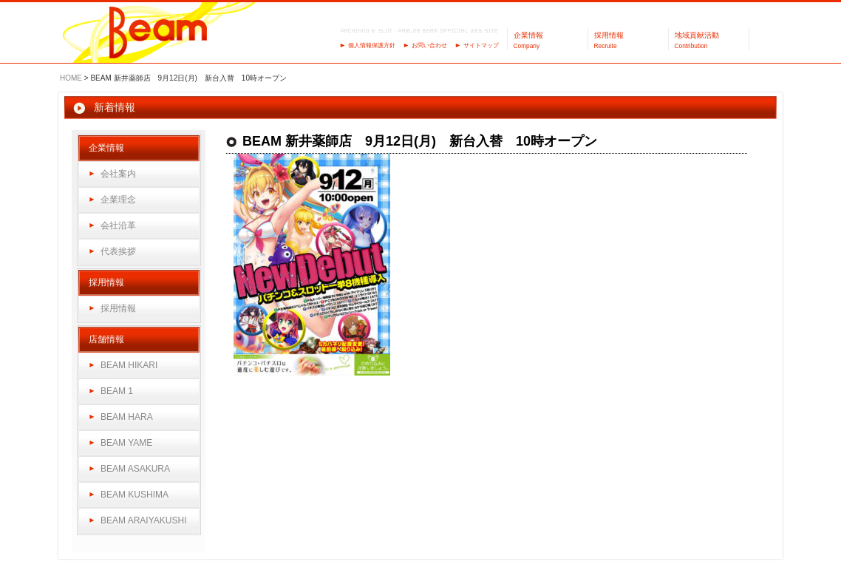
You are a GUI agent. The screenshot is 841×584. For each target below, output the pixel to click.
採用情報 (118, 308)
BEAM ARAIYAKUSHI (143, 520)
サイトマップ (481, 45)
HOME (71, 78)
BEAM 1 (117, 391)
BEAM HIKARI (129, 365)
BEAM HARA (127, 417)
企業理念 (118, 199)
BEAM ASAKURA (135, 469)
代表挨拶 (118, 251)
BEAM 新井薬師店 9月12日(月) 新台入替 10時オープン (419, 141)
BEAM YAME (126, 443)
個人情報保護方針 (371, 45)
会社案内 (118, 174)
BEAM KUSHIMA (134, 494)
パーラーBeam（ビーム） (158, 33)
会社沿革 (118, 225)
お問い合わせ (429, 45)
